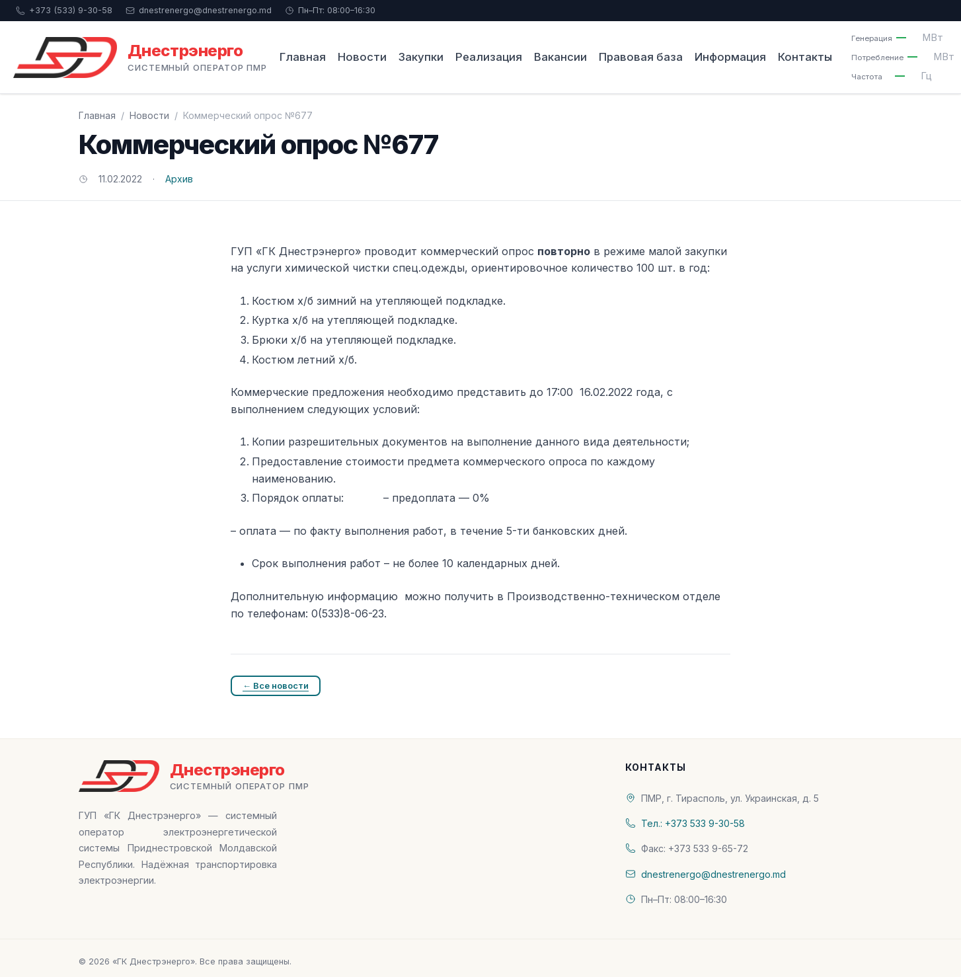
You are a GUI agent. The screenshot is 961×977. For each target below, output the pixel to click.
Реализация (488, 56)
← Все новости (276, 685)
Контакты (805, 56)
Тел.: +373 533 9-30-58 (693, 823)
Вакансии (560, 56)
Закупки (421, 56)
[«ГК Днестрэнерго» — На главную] (140, 57)
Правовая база (641, 56)
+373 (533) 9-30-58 (64, 10)
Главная (303, 56)
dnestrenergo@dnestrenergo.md (199, 10)
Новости (362, 56)
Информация (730, 56)
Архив (179, 178)
